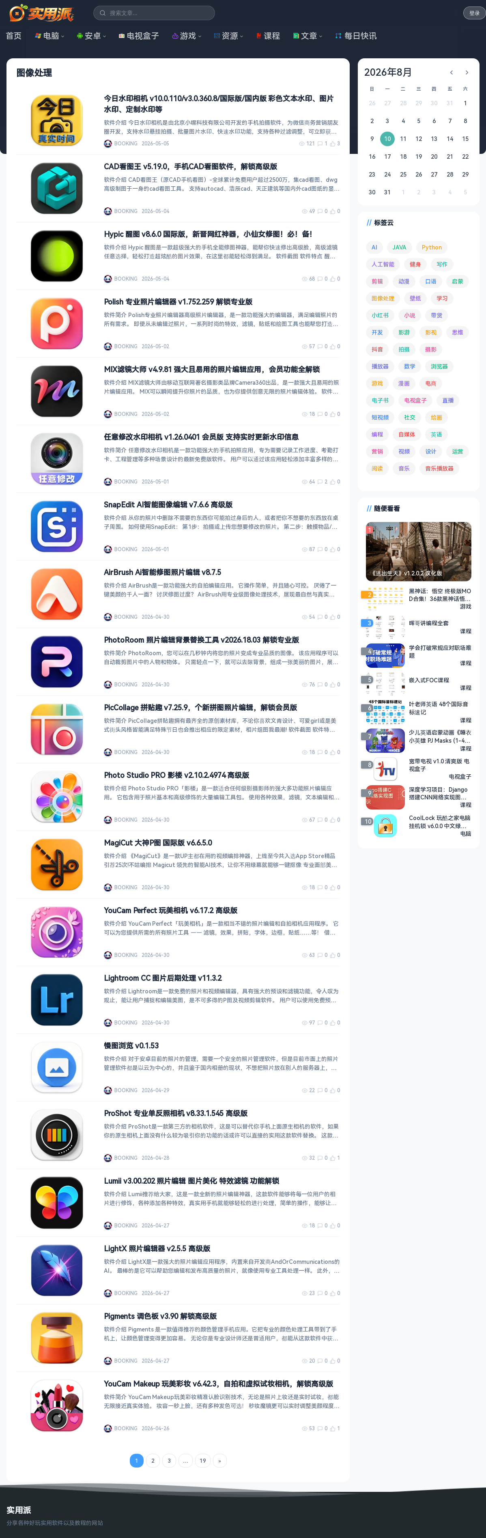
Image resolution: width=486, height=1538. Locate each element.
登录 (474, 13)
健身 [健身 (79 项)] (415, 264)
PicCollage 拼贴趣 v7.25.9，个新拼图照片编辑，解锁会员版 (200, 707)
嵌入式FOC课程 (429, 680)
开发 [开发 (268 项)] (377, 332)
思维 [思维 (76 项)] (457, 332)
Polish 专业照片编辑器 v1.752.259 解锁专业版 (178, 302)
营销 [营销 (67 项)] (377, 451)
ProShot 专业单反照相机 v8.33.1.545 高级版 (175, 1113)
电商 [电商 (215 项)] (431, 383)
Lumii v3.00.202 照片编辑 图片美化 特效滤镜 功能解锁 (191, 1181)
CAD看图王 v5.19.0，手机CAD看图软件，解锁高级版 (190, 166)
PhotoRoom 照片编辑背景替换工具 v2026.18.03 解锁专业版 (201, 640)
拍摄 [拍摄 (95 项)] (404, 349)
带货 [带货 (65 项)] (436, 315)
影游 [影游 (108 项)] (404, 332)
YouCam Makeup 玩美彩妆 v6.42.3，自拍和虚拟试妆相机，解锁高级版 (218, 1384)
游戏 (184, 35)
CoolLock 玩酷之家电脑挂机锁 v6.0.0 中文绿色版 (440, 822)
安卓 (89, 35)
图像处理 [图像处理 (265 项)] (383, 298)
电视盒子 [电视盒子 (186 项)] (415, 400)
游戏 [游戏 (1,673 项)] (377, 383)
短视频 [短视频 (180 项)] (380, 417)
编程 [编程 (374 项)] (377, 434)
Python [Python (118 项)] (432, 247)
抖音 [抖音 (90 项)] (377, 349)
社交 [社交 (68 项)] (409, 417)
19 (203, 1460)
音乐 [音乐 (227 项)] (404, 468)
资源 (226, 35)
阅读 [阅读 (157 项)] (377, 468)
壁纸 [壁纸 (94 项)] (415, 298)
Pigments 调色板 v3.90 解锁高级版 (160, 1316)
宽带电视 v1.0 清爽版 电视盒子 (439, 765)
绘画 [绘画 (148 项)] (436, 417)
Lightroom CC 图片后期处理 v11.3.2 (162, 978)
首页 (14, 35)
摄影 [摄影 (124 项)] (431, 349)
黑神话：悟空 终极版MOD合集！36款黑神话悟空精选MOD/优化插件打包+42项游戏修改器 (440, 595)
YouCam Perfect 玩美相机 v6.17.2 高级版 (170, 910)
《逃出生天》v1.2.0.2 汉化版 (406, 573)
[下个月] (467, 72)
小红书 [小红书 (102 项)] (380, 315)
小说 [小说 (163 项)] (409, 315)
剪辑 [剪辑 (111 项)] (377, 281)
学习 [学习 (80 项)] (442, 298)
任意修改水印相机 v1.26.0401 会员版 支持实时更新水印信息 (201, 437)
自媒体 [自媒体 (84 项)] (406, 434)
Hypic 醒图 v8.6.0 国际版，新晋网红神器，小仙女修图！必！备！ (210, 234)
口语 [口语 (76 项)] (431, 281)
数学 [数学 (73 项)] (409, 366)
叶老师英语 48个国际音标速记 (438, 708)
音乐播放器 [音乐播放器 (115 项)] (439, 468)
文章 (305, 35)
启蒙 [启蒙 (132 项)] (457, 281)
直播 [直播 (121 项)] (448, 400)
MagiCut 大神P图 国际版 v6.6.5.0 (158, 843)
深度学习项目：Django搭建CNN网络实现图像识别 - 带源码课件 (438, 793)
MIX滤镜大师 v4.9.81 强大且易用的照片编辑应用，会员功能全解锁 (212, 369)
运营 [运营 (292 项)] (457, 451)
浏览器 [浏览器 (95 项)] (439, 366)
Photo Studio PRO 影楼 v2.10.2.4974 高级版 (176, 775)
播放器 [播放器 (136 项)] (380, 366)
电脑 (47, 35)
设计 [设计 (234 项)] (431, 451)
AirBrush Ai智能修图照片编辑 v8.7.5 (162, 572)
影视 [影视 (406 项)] (431, 332)
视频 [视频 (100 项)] (404, 451)
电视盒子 (138, 35)
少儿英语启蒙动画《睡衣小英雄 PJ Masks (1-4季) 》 (440, 737)
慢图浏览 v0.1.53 (131, 1045)
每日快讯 (356, 35)
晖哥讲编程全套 (429, 623)
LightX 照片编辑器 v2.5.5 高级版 (157, 1248)
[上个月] (451, 72)
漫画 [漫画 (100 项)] (404, 383)
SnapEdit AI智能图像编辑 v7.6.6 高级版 (168, 504)
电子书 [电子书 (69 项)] (380, 400)
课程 (268, 35)
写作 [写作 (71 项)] (442, 264)
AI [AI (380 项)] (374, 247)
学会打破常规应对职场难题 (440, 651)
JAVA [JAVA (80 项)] (399, 247)
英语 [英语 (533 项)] (436, 434)
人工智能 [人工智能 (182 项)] (383, 264)
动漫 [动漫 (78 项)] (404, 281)
